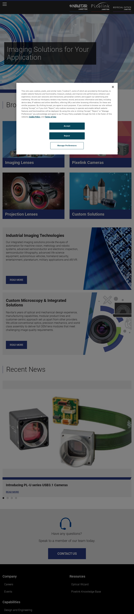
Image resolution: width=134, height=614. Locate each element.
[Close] (113, 86)
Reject (67, 136)
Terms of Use (50, 117)
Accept (67, 126)
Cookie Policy (34, 117)
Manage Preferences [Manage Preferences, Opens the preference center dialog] (67, 145)
